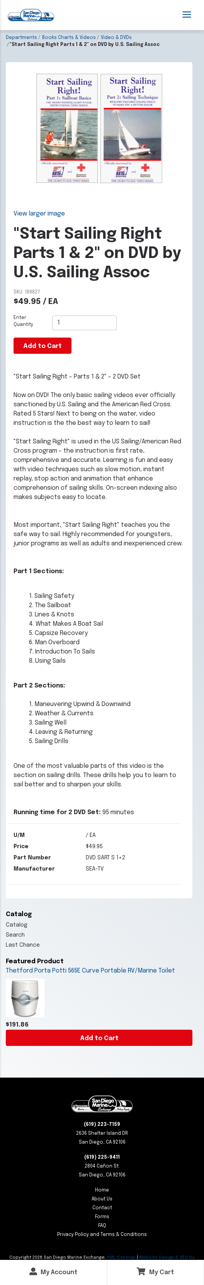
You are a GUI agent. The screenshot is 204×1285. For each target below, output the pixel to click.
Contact (102, 1208)
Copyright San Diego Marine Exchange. (58, 1257)
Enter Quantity (23, 321)
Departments (21, 38)
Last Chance (23, 945)
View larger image (39, 213)
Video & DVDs (116, 38)
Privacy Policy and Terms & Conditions (102, 1234)
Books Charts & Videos (69, 38)
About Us (102, 1199)
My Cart (155, 1272)
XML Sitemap (121, 1257)
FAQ (102, 1226)
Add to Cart (99, 1038)
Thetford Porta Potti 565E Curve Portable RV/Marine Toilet (90, 971)
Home (102, 1190)
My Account (53, 1272)
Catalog (16, 925)
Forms (102, 1217)
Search (15, 935)
